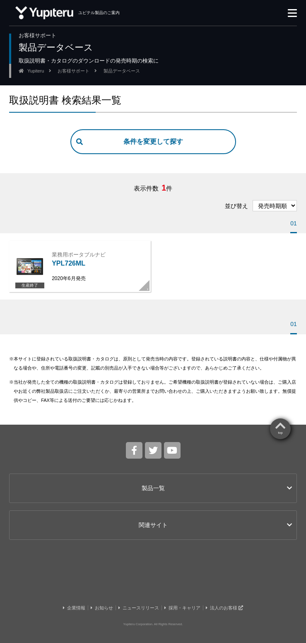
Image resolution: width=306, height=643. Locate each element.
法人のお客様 (224, 607)
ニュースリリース (138, 607)
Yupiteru (35, 70)
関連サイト (215, 525)
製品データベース (122, 70)
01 (293, 223)
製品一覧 (217, 488)
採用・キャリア (182, 607)
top (280, 433)
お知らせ (102, 607)
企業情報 (74, 607)
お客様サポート (73, 70)
